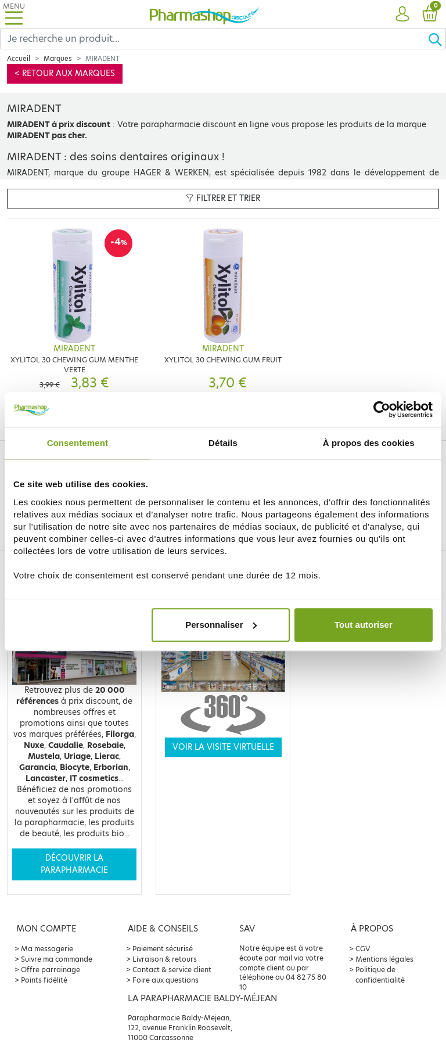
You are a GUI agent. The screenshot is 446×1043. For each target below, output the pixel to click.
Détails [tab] (223, 443)
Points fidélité (44, 980)
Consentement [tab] (77, 443)
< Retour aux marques (65, 73)
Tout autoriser (363, 625)
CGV (363, 949)
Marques (58, 58)
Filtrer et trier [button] (223, 198)
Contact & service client (171, 969)
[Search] (214, 38)
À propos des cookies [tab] (369, 443)
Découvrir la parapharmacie (74, 864)
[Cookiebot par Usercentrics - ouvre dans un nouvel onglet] (382, 409)
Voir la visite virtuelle (223, 747)
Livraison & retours (164, 959)
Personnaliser (221, 625)
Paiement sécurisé (162, 949)
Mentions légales (384, 959)
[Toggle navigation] (14, 14)
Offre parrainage (50, 969)
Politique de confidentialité (380, 975)
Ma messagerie (47, 949)
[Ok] (436, 38)
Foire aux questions (165, 980)
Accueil (18, 58)
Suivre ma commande (56, 959)
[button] (401, 14)
